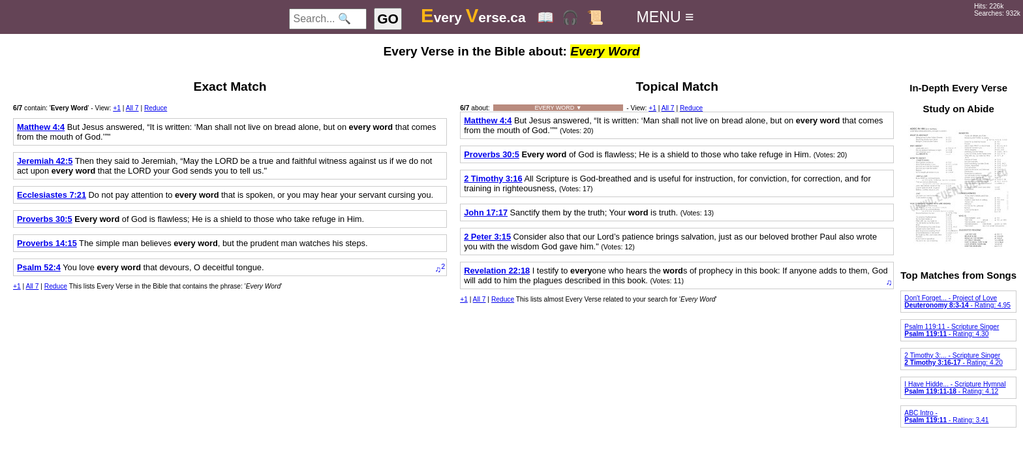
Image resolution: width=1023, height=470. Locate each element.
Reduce (155, 108)
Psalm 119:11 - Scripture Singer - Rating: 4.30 (951, 330)
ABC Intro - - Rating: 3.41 (946, 416)
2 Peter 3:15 (487, 237)
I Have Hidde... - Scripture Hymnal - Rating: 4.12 (954, 388)
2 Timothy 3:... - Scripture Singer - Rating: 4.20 (953, 359)
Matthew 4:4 (41, 127)
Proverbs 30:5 (44, 219)
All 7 (132, 108)
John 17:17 (486, 212)
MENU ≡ (665, 16)
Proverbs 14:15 (47, 243)
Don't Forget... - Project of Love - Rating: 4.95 (957, 301)
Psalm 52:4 (39, 267)
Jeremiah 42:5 (44, 161)
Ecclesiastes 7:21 (51, 195)
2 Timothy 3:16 (493, 178)
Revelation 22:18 (497, 270)
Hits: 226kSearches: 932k (997, 10)
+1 (117, 108)
